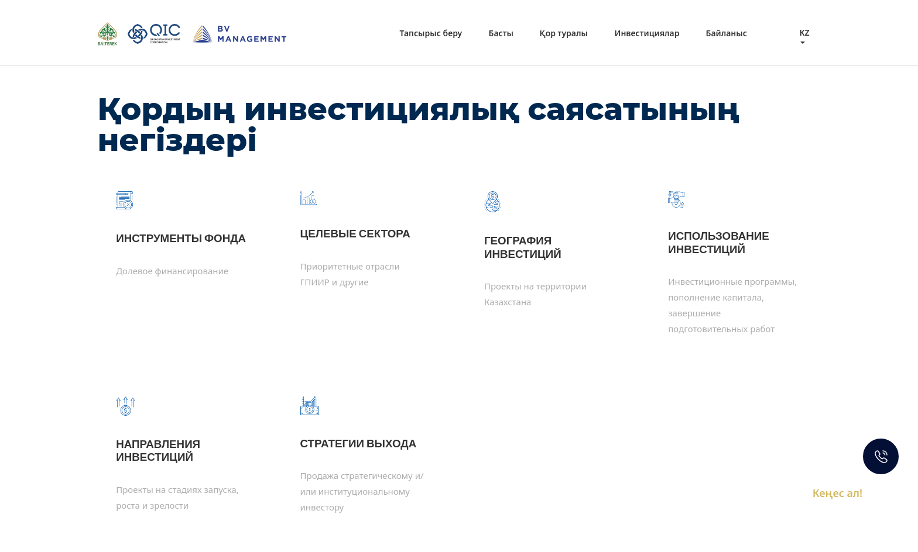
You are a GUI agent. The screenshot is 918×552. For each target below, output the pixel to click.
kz (804, 32)
